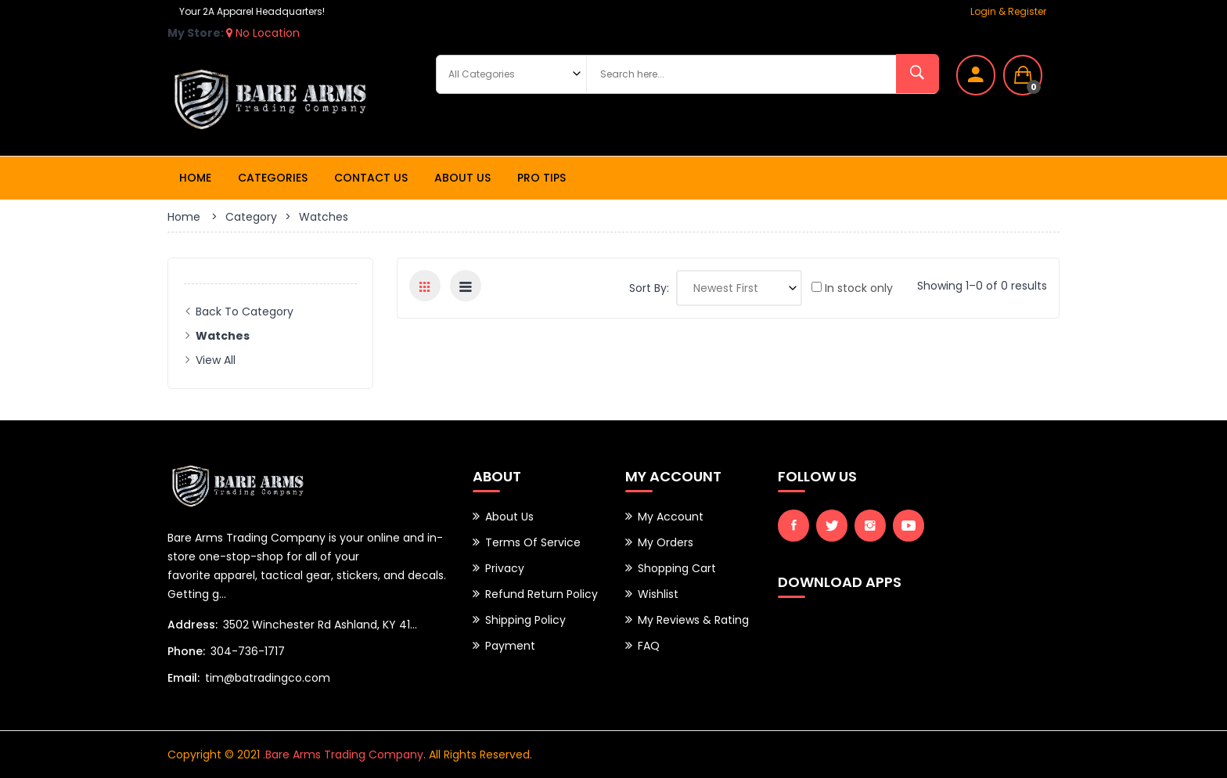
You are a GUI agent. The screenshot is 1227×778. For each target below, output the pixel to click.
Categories (273, 177)
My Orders (665, 542)
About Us (462, 177)
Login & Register (1008, 11)
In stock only (852, 288)
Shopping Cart (677, 568)
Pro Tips (541, 177)
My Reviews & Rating (693, 620)
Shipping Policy (525, 620)
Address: (192, 624)
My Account (670, 516)
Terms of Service (533, 542)
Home (195, 177)
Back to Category (244, 311)
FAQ (649, 646)
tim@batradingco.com (267, 678)
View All (216, 360)
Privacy (504, 568)
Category (251, 217)
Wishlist (658, 594)
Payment (510, 646)
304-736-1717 (247, 651)
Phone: (186, 651)
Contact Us (371, 177)
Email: (183, 678)
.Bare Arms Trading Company (343, 754)
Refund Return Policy (541, 594)
